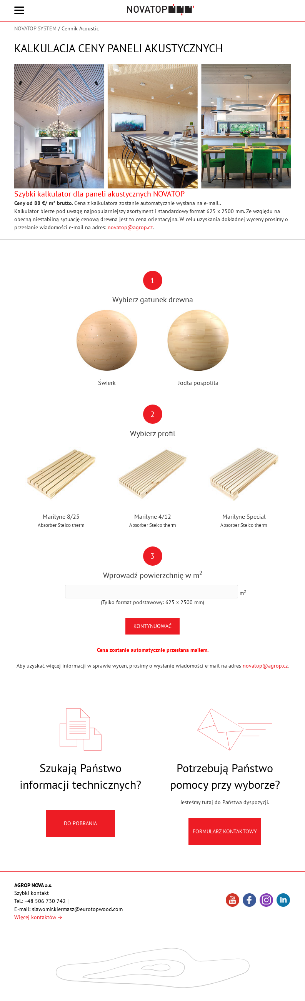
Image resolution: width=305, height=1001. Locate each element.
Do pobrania (80, 829)
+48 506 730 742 (45, 901)
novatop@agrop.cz (130, 227)
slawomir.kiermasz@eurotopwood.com (77, 909)
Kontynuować (152, 626)
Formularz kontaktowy (225, 837)
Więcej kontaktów (38, 917)
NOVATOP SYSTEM (35, 28)
